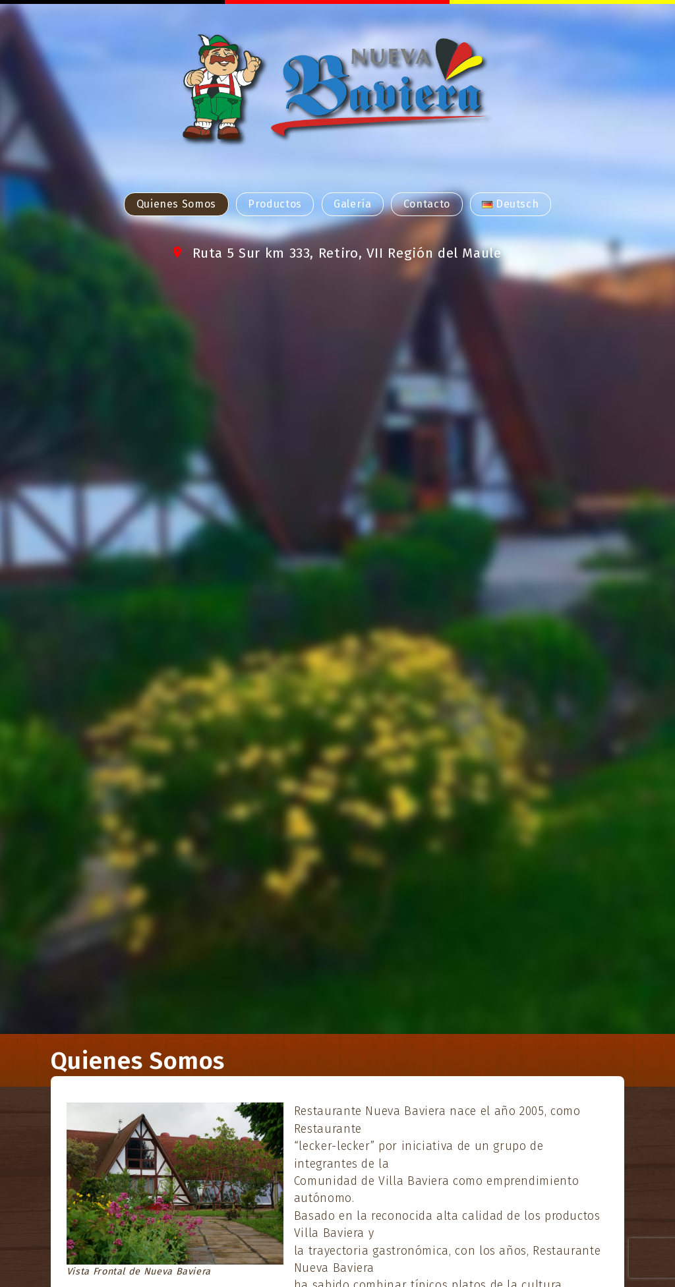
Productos (275, 204)
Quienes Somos (176, 204)
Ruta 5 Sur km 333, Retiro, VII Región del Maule (347, 253)
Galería (352, 204)
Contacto (426, 204)
